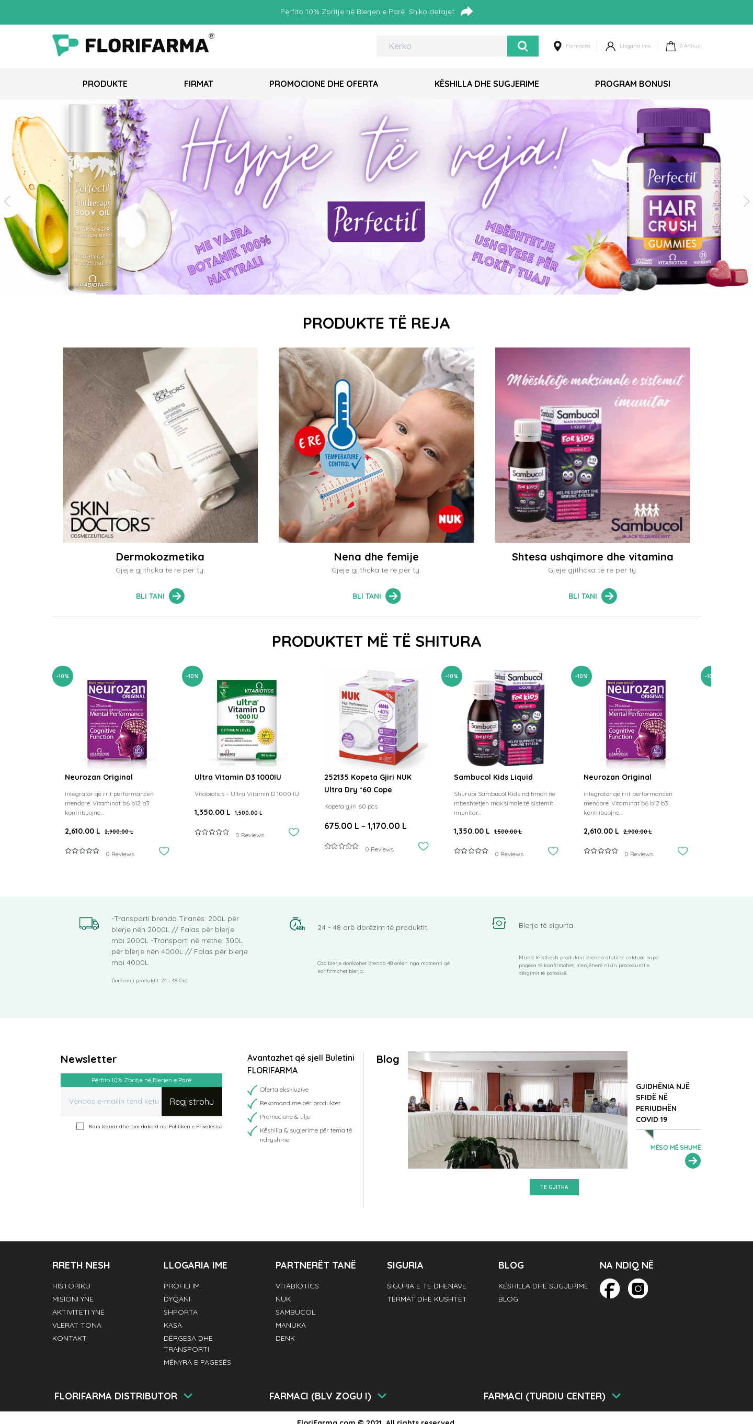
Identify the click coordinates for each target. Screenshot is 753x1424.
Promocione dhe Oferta (323, 84)
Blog (508, 1299)
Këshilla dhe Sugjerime (487, 84)
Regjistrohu (192, 1101)
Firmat (198, 84)
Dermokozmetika (160, 556)
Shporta (181, 1312)
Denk (285, 1338)
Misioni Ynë (73, 1299)
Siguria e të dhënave (426, 1286)
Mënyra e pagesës (197, 1362)
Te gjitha (554, 1187)
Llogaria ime (628, 46)
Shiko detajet (441, 11)
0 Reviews (120, 854)
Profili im (182, 1286)
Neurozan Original (99, 777)
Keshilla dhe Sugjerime (543, 1286)
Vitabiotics (297, 1286)
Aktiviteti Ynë (78, 1312)
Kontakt (69, 1338)
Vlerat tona (76, 1325)
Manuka (291, 1325)
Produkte (105, 84)
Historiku (71, 1286)
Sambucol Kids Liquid (493, 777)
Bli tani (160, 596)
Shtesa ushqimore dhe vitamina (593, 556)
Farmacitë (572, 46)
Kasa (173, 1325)
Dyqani (177, 1299)
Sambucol (295, 1312)
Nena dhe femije (376, 556)
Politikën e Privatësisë (195, 1126)
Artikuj (683, 46)
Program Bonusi (632, 84)
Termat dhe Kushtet (427, 1299)
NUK (283, 1299)
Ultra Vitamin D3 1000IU (238, 777)
